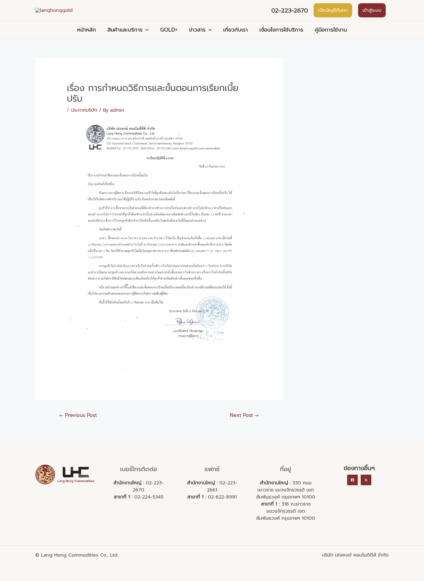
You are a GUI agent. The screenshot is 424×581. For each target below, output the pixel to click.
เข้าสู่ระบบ (371, 14)
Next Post (244, 424)
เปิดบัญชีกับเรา (333, 14)
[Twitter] (366, 488)
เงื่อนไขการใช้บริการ (279, 38)
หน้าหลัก (89, 38)
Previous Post (78, 424)
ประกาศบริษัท (84, 118)
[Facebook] (352, 488)
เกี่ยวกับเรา (234, 38)
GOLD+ (169, 38)
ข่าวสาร (200, 38)
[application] (148, 38)
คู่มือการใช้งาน (328, 38)
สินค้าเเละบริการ (130, 38)
